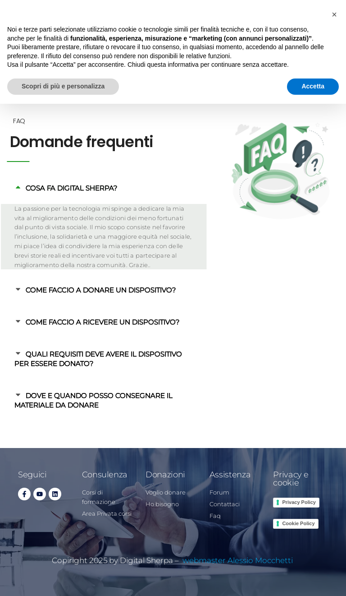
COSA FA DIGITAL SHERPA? (54, 188)
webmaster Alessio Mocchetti (238, 560)
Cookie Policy (298, 523)
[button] (334, 14)
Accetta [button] (312, 86)
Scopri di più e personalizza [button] (63, 86)
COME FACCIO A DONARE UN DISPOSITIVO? (84, 290)
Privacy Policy (299, 502)
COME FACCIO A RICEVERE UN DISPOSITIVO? (86, 322)
